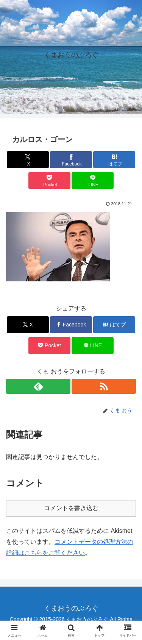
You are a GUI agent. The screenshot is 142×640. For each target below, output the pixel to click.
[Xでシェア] (28, 159)
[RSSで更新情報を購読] (104, 386)
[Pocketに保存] (49, 180)
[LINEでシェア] (93, 180)
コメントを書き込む (71, 508)
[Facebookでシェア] (71, 159)
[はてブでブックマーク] (114, 159)
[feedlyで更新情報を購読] (38, 386)
